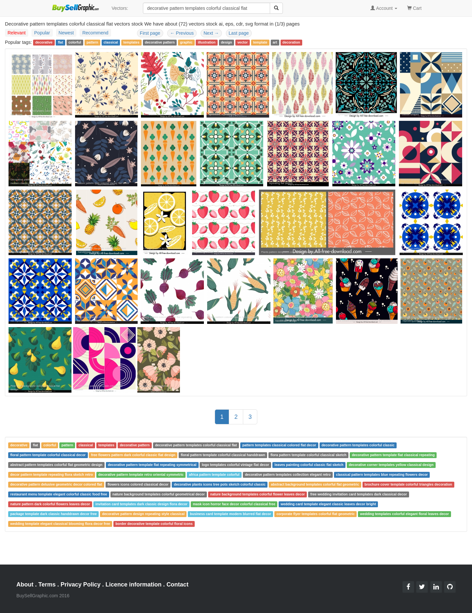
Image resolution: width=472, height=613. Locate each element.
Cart (414, 8)
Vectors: (119, 8)
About (24, 584)
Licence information (134, 584)
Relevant (17, 32)
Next (211, 33)
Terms (47, 584)
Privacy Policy (81, 584)
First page (150, 33)
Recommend (95, 32)
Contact (177, 584)
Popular (42, 32)
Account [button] (383, 8)
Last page (239, 33)
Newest (66, 32)
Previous (182, 33)
